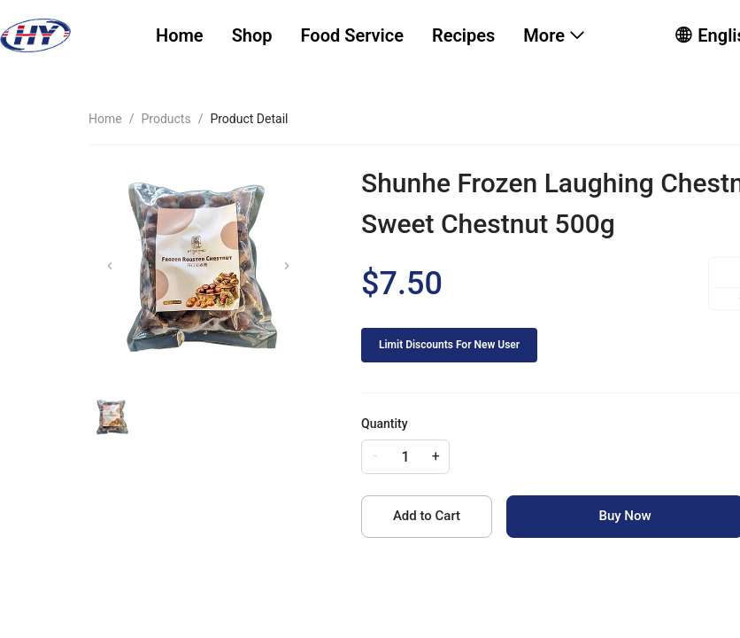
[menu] (393, 35)
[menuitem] (180, 35)
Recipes (463, 35)
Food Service (352, 35)
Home (180, 35)
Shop (252, 35)
